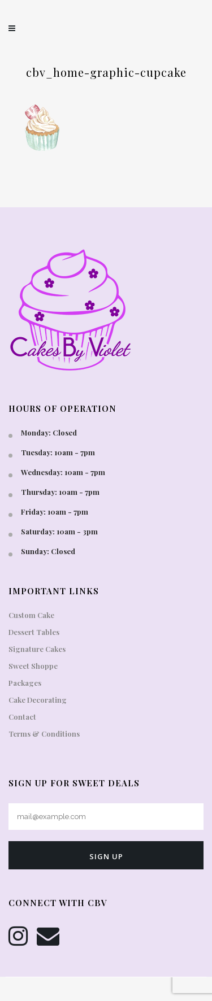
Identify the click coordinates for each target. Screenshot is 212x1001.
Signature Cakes (37, 648)
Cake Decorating (37, 699)
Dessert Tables (33, 632)
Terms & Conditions (44, 733)
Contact (22, 716)
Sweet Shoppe (33, 665)
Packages (24, 682)
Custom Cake (31, 615)
